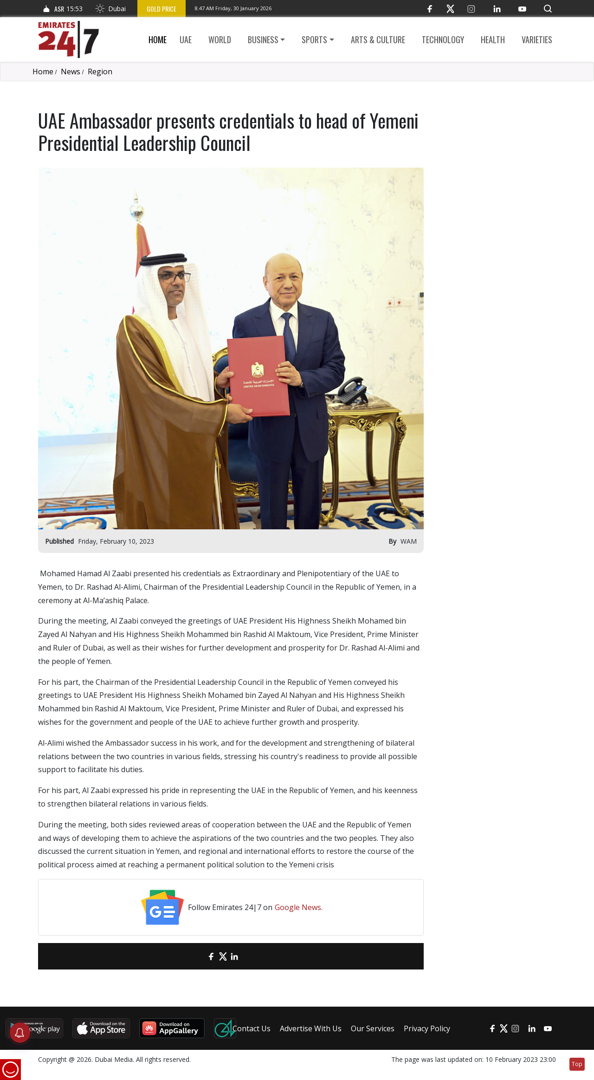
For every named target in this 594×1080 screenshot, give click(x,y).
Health (493, 39)
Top (577, 1064)
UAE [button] (186, 39)
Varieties (537, 39)
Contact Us (251, 1028)
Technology (443, 39)
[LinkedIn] (497, 8)
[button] (548, 8)
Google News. (299, 907)
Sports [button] (314, 39)
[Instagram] (471, 8)
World (219, 39)
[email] (195, 956)
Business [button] (263, 39)
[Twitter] (450, 8)
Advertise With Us (311, 1028)
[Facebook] (429, 8)
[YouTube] (522, 8)
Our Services (372, 1028)
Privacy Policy (427, 1028)
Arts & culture (378, 39)
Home (157, 39)
